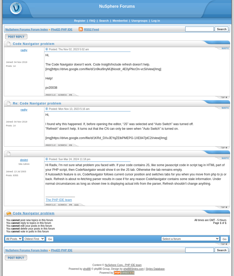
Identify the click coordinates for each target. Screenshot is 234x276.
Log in (155, 20)
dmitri (24, 159)
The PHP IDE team (59, 200)
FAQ (92, 20)
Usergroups (140, 20)
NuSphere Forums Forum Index (26, 29)
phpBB (87, 268)
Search (104, 20)
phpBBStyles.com (133, 268)
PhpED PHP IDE (61, 29)
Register (79, 20)
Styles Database (155, 268)
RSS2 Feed (89, 29)
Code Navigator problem (33, 213)
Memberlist (119, 20)
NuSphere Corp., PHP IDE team (123, 265)
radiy (24, 50)
